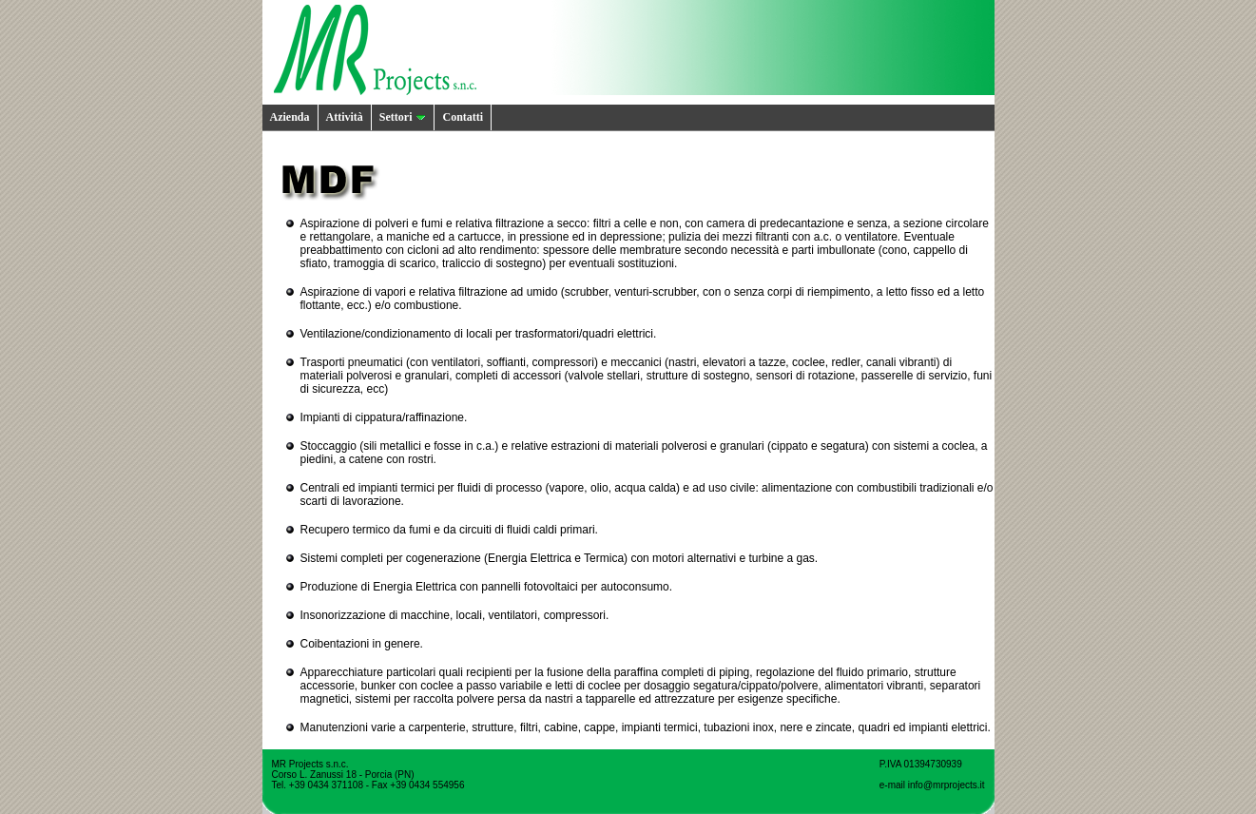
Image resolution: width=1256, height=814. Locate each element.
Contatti (462, 117)
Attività (344, 117)
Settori (403, 117)
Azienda (290, 117)
